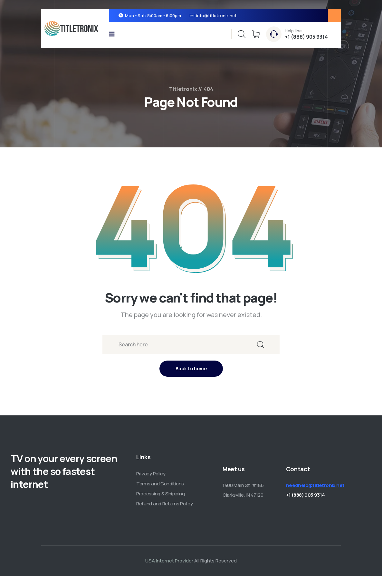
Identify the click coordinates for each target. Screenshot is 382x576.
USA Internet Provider (169, 560)
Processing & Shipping (160, 493)
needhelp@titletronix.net (315, 485)
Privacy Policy (151, 473)
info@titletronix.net (216, 15)
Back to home (191, 368)
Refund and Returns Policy (164, 503)
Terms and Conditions (160, 483)
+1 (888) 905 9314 (306, 36)
